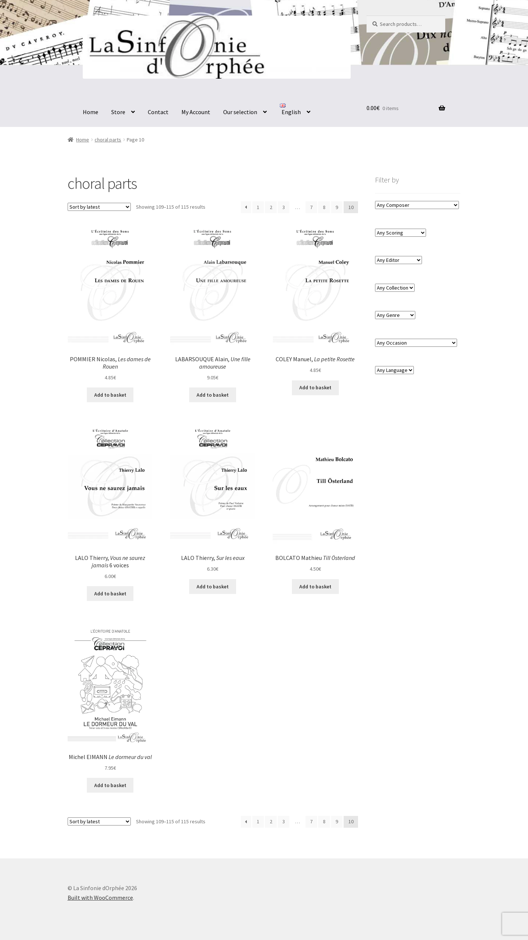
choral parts (108, 139)
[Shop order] (99, 207)
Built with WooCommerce (100, 897)
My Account (195, 112)
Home (90, 112)
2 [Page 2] (271, 207)
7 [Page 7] (311, 207)
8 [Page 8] (324, 207)
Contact (158, 112)
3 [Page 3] (283, 207)
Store (118, 112)
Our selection (240, 112)
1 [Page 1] (258, 207)
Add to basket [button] (110, 395)
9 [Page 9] (336, 207)
